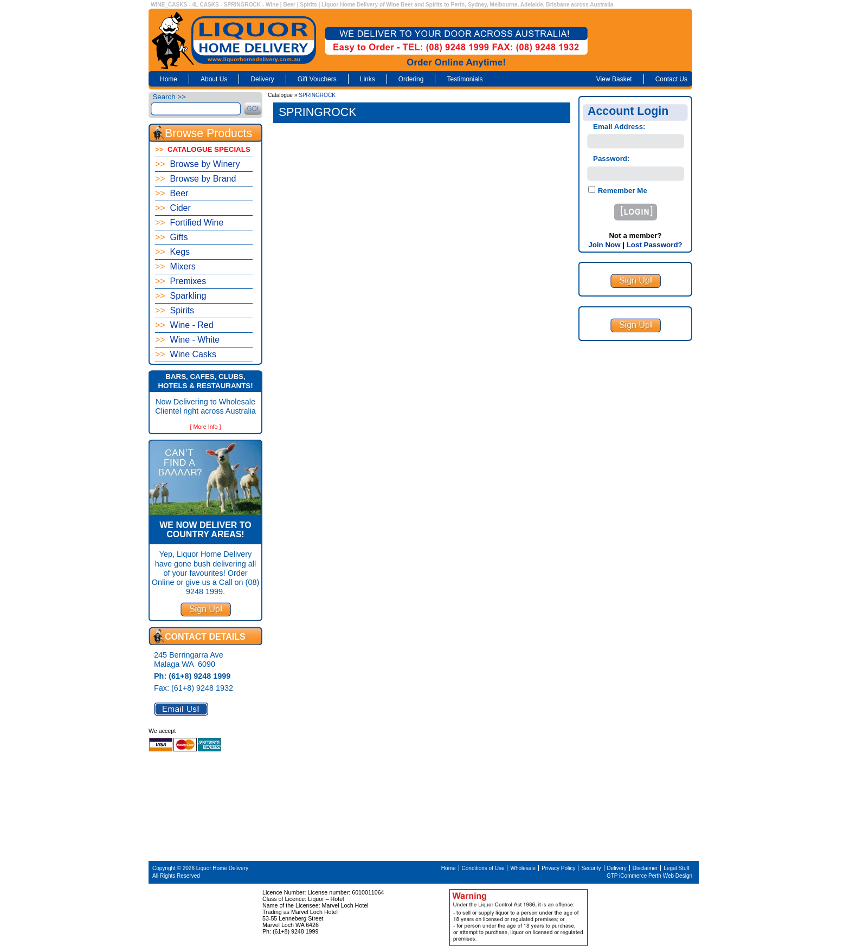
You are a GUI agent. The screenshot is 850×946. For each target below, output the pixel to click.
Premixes (180, 281)
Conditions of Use (483, 868)
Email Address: (619, 127)
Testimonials (464, 79)
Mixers (175, 266)
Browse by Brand (195, 178)
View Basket (614, 79)
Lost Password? (654, 245)
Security (591, 868)
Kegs (172, 251)
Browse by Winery (197, 164)
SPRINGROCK (317, 95)
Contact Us (671, 79)
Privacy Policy (558, 868)
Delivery (262, 79)
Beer (171, 193)
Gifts (171, 237)
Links (367, 79)
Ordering (411, 79)
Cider (173, 208)
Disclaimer (645, 868)
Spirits (174, 310)
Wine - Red (184, 325)
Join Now (604, 245)
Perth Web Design (670, 876)
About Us (214, 79)
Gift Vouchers (317, 79)
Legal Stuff (677, 868)
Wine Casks (185, 354)
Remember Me (621, 190)
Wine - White (187, 339)
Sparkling (180, 295)
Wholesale (523, 868)
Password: (611, 159)
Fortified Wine (189, 222)
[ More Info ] (205, 426)
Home (168, 79)
